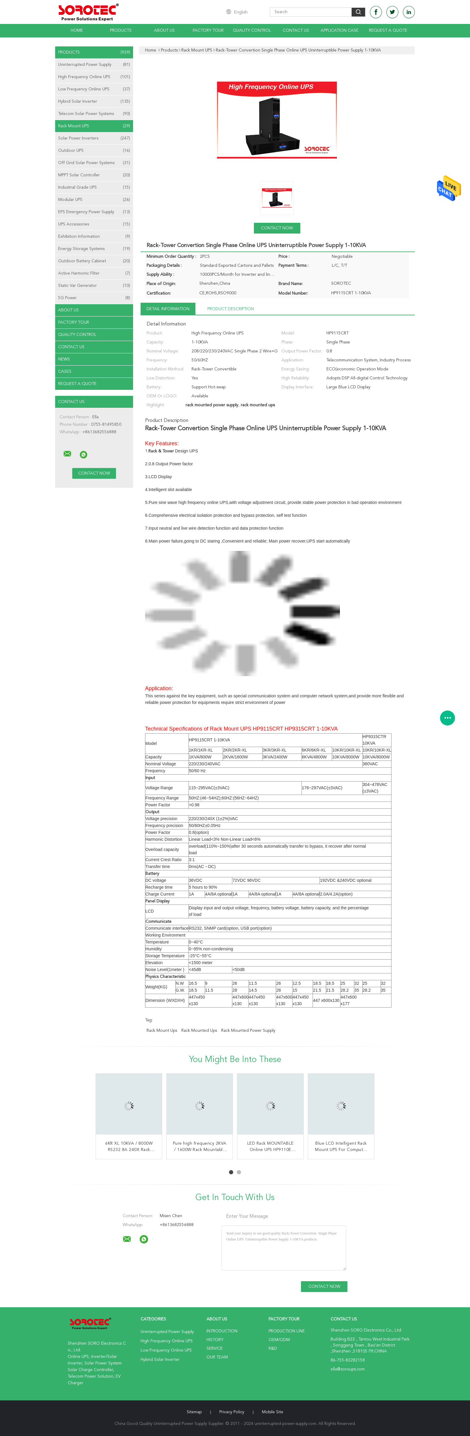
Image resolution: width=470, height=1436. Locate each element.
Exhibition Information (94, 237)
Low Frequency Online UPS (94, 89)
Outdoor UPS (94, 151)
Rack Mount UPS (94, 126)
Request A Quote (388, 30)
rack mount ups (162, 1030)
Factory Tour (208, 30)
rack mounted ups (199, 1030)
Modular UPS (94, 200)
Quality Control (252, 30)
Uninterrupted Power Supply (94, 65)
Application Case (339, 30)
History (215, 1340)
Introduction (222, 1331)
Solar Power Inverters (94, 138)
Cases (64, 371)
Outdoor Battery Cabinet (94, 261)
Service (215, 1348)
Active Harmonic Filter (94, 273)
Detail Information (168, 309)
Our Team (217, 1357)
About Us (164, 30)
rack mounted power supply (248, 1030)
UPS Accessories (94, 224)
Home (77, 30)
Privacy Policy (231, 1412)
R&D (273, 1348)
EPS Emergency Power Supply (94, 212)
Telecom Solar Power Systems (94, 114)
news (64, 359)
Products (121, 30)
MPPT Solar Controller (94, 175)
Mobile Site (272, 1412)
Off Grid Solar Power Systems (94, 163)
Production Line (287, 1331)
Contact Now (277, 228)
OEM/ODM (279, 1340)
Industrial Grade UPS (94, 187)
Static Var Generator (94, 286)
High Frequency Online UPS (94, 77)
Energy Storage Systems (94, 249)
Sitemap (194, 1412)
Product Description (230, 309)
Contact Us (296, 30)
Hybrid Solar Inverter (94, 101)
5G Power (94, 298)
